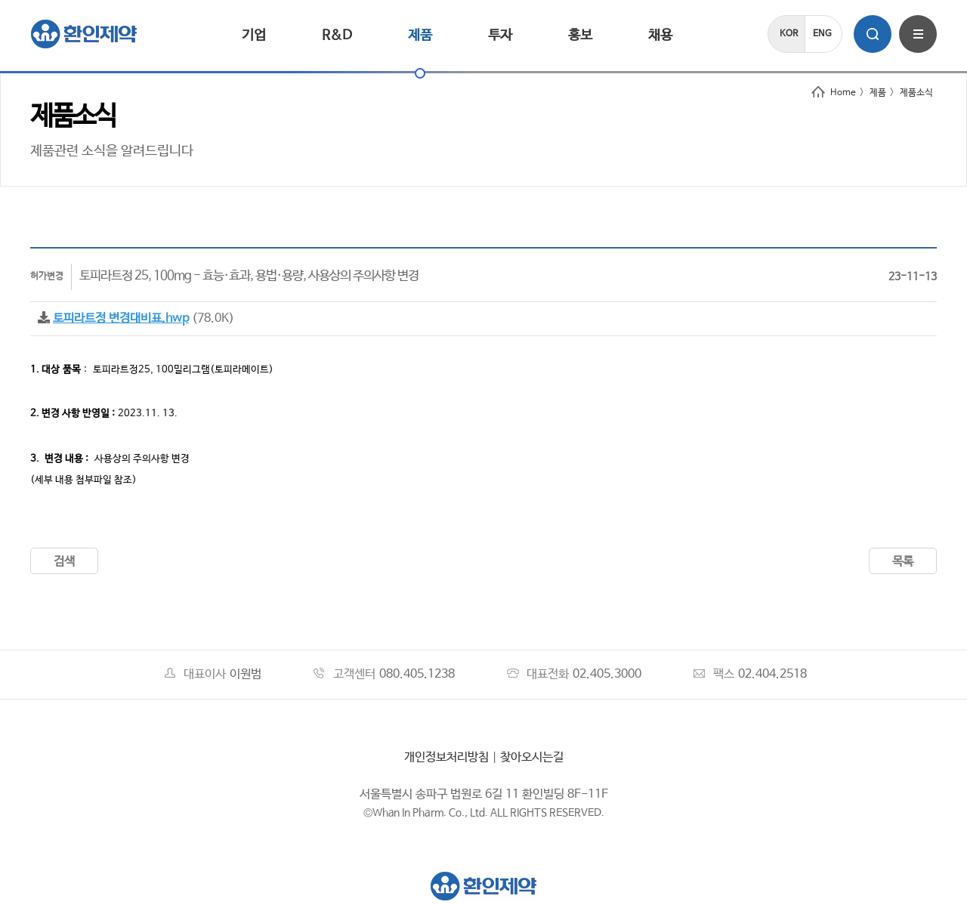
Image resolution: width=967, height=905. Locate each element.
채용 (660, 35)
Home (833, 93)
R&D (337, 35)
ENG (822, 34)
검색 (64, 561)
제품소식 (916, 93)
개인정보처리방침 (446, 757)
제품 (420, 35)
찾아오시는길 (532, 757)
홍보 (580, 35)
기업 (254, 35)
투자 (500, 35)
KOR (789, 34)
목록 (902, 561)
